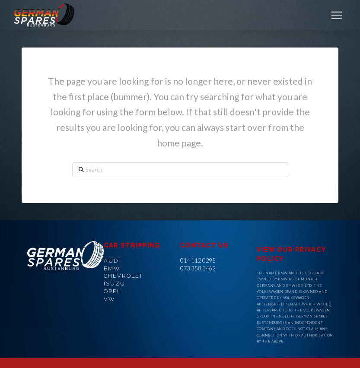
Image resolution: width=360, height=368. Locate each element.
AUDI (112, 260)
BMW (112, 268)
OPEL (112, 291)
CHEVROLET (123, 276)
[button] (336, 15)
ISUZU (114, 283)
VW (109, 299)
